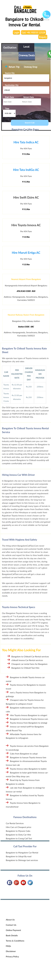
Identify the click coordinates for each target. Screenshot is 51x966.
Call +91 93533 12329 (33, 32)
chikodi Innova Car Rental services (27, 660)
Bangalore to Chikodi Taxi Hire (25, 668)
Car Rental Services (15, 823)
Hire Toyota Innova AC (26, 225)
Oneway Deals (27, 55)
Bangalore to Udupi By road (18, 856)
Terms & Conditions (15, 940)
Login (16, 32)
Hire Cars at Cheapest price (18, 827)
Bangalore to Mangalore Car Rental (22, 852)
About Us (10, 919)
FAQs (8, 946)
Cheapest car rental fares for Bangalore (29, 664)
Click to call (46, 19)
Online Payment (13, 930)
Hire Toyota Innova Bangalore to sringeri (28, 715)
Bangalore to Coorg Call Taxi (19, 838)
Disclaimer (11, 951)
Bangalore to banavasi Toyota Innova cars (29, 719)
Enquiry (42, 36)
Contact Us (11, 925)
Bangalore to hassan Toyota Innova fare (28, 757)
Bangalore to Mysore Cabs (18, 831)
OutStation (9, 47)
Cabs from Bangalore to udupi (24, 753)
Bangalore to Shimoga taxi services (22, 860)
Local (26, 46)
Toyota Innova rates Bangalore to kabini (28, 768)
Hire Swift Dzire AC (26, 197)
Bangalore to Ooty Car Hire (18, 834)
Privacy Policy (12, 956)
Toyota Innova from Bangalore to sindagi (28, 722)
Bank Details (12, 935)
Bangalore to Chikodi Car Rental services (30, 656)
